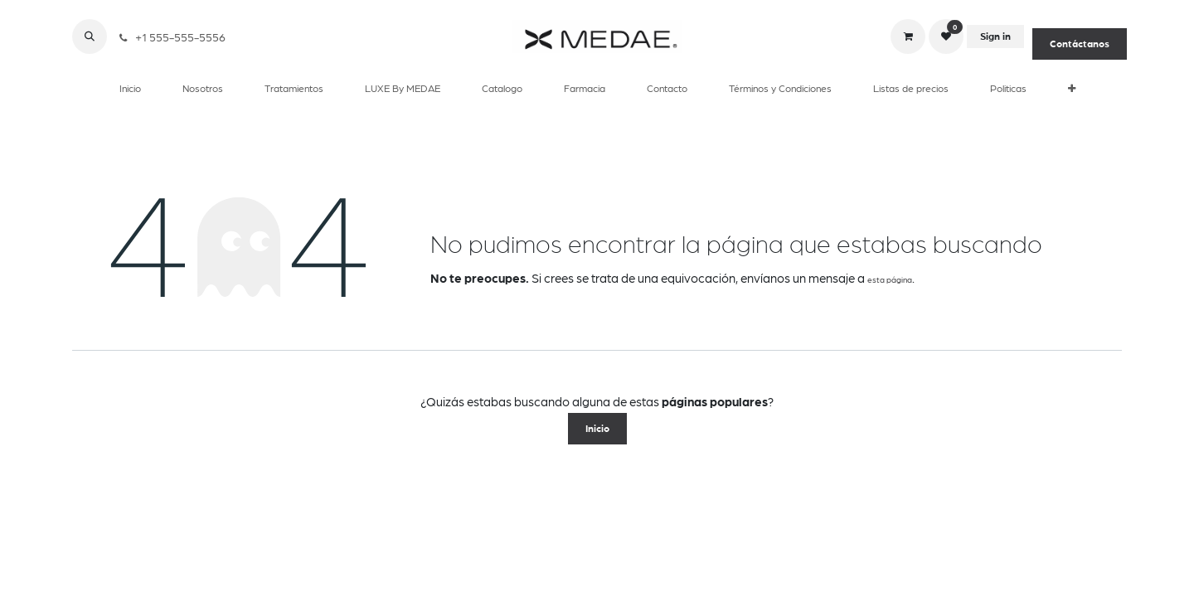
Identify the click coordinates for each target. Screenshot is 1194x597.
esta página (889, 279)
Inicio (597, 429)
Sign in (995, 36)
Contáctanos (1079, 44)
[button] (89, 36)
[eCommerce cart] (908, 36)
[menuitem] (130, 88)
